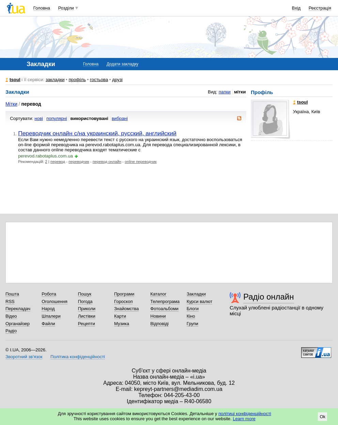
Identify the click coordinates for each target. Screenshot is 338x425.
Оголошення (54, 301)
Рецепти (86, 323)
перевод (57, 162)
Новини (158, 316)
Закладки (196, 294)
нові (38, 118)
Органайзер (17, 323)
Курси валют (200, 301)
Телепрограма (165, 301)
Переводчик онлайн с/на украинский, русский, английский (97, 133)
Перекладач (17, 308)
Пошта (12, 294)
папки (225, 91)
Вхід (296, 8)
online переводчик (141, 162)
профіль (77, 79)
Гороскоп (123, 301)
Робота (49, 294)
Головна (41, 8)
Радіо (11, 330)
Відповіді (159, 323)
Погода (85, 301)
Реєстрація (320, 8)
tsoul (15, 79)
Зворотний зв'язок (23, 356)
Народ (48, 308)
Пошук (84, 294)
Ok (322, 416)
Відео (11, 316)
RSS (10, 301)
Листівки (86, 316)
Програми (124, 294)
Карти (120, 316)
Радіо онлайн (268, 296)
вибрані (120, 118)
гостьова (99, 79)
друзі (117, 79)
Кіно (191, 316)
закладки (55, 79)
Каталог (158, 294)
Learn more (244, 418)
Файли (48, 323)
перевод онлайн (107, 162)
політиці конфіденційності (244, 413)
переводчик (78, 162)
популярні (56, 118)
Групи (192, 323)
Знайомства (126, 308)
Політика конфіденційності (77, 356)
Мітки (11, 104)
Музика (121, 323)
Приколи (86, 308)
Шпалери (51, 316)
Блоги (193, 308)
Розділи (66, 8)
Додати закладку (122, 64)
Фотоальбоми (164, 308)
